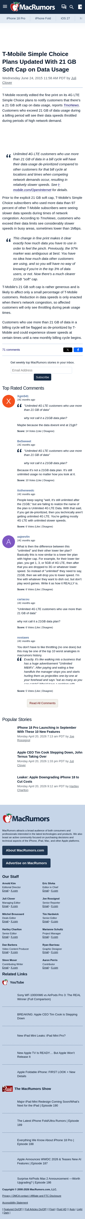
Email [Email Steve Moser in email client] (5, 967)
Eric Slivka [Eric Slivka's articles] (49, 883)
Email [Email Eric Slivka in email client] (46, 890)
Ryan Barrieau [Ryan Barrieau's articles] (51, 944)
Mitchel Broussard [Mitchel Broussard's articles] (13, 914)
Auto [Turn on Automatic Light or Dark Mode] (72, 1209)
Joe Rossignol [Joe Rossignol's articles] (51, 898)
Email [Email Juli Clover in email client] (5, 906)
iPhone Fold (43, 18)
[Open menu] (5, 7)
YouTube (17, 982)
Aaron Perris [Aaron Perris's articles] (50, 960)
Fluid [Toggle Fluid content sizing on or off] (52, 1209)
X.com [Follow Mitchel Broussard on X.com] (14, 921)
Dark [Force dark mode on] (6, 1212)
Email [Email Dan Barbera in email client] (5, 952)
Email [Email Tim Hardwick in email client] (46, 921)
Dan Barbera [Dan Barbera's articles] (9, 944)
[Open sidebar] (80, 7)
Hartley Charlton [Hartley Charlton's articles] (12, 929)
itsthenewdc (25, 490)
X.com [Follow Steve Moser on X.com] (14, 967)
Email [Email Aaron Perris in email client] (46, 967)
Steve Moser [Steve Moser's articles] (9, 960)
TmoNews (71, 105)
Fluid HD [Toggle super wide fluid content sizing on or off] (61, 1209)
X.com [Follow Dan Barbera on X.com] (14, 952)
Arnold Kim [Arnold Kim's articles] (9, 883)
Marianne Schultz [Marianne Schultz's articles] (53, 929)
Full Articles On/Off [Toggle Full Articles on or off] (35, 1209)
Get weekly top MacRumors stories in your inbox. (42, 362)
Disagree (48, 431)
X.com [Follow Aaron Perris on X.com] (54, 967)
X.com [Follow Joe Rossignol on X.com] (54, 906)
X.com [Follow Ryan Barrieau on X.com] (54, 952)
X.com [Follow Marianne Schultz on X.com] (54, 936)
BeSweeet (24, 441)
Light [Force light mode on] (79, 1209)
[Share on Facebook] (78, 350)
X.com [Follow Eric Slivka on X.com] (54, 890)
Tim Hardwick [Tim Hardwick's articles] (51, 914)
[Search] (73, 7)
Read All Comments (42, 703)
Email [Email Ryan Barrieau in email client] (46, 952)
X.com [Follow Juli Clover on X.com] (14, 906)
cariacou (23, 599)
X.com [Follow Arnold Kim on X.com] (14, 890)
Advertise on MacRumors (26, 863)
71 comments (11, 349)
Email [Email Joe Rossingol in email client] (46, 906)
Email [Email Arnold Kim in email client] (5, 890)
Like (39, 431)
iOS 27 (65, 18)
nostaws (23, 637)
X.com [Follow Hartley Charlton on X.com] (14, 936)
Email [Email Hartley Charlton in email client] (5, 936)
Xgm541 (23, 396)
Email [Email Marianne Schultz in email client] (46, 936)
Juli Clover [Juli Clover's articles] (8, 898)
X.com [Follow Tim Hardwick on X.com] (54, 921)
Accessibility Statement (15, 1202)
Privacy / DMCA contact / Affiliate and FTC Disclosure (31, 1195)
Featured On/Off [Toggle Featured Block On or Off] (13, 1209)
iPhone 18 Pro (16, 18)
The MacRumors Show (33, 1089)
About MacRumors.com (25, 850)
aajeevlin (23, 536)
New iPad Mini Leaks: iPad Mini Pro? (41, 1035)
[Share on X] (67, 350)
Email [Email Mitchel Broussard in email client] (5, 921)
